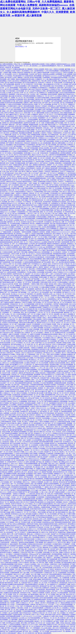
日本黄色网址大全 (55, 193)
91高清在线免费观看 (38, 608)
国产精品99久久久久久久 (50, 76)
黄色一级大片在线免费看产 (29, 312)
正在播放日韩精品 (44, 445)
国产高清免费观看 (71, 482)
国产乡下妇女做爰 (54, 102)
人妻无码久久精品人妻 (18, 495)
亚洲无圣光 (10, 353)
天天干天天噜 (26, 571)
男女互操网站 (4, 369)
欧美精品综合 (48, 233)
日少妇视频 (57, 485)
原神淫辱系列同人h (47, 579)
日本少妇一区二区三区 (44, 312)
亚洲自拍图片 (4, 317)
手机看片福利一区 (24, 87)
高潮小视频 (68, 347)
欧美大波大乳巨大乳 (61, 539)
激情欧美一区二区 (8, 324)
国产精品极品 (51, 435)
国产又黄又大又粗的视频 (25, 267)
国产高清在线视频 (33, 492)
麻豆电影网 (67, 165)
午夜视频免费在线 (65, 71)
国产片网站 (12, 450)
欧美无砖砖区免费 (69, 289)
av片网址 (7, 485)
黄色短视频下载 (57, 269)
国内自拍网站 (51, 250)
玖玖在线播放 (20, 391)
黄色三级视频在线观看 (34, 134)
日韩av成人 (46, 128)
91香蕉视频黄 (52, 139)
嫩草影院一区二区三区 (14, 222)
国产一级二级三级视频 (17, 468)
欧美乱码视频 (37, 579)
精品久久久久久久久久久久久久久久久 (34, 285)
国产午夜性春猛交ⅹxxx (48, 374)
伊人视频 (41, 394)
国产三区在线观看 (9, 156)
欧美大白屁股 (34, 455)
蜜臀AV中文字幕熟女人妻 (23, 279)
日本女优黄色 (17, 107)
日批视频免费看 (67, 163)
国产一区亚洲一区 (25, 295)
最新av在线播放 (53, 577)
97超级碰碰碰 (35, 326)
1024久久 (15, 74)
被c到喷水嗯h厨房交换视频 (67, 262)
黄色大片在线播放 (22, 393)
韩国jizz (56, 598)
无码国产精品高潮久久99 (31, 386)
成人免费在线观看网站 (43, 121)
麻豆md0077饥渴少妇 (35, 89)
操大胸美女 (21, 203)
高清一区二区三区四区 (15, 264)
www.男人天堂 (60, 139)
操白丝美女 (15, 81)
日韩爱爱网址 (47, 77)
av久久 (13, 342)
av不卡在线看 (18, 571)
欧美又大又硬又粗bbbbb (52, 113)
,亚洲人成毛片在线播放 (53, 354)
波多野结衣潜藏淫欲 (63, 166)
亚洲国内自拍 (69, 181)
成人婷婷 (27, 227)
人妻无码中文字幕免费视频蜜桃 (57, 154)
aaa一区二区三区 (23, 269)
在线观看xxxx (52, 106)
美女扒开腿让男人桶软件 (8, 336)
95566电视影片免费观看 (68, 571)
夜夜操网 (63, 505)
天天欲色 (57, 274)
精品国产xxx (53, 443)
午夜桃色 (31, 502)
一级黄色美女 (14, 542)
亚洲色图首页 (4, 94)
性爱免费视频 (64, 401)
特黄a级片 (69, 126)
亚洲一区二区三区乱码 (27, 438)
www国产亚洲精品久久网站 (38, 91)
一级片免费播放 (12, 416)
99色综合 (62, 445)
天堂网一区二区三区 (42, 403)
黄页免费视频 (38, 76)
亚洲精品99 (45, 587)
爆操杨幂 (14, 225)
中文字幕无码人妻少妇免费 (36, 393)
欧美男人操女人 (12, 426)
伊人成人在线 (67, 405)
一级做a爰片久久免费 (32, 210)
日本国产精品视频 (44, 361)
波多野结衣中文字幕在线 (36, 527)
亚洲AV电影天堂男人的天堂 (56, 195)
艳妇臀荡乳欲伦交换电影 (59, 201)
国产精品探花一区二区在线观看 (52, 290)
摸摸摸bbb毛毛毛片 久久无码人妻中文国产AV (25, 361)
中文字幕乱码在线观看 (61, 114)
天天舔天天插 (67, 133)
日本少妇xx (39, 290)
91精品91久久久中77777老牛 (34, 141)
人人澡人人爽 (27, 173)
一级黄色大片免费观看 (21, 193)
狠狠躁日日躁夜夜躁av (39, 165)
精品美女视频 (40, 161)
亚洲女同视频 (34, 277)
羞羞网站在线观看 (65, 161)
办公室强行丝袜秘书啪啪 (42, 97)
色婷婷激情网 (65, 242)
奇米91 (57, 138)
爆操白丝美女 (45, 396)
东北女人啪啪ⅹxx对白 (25, 520)
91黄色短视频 (30, 336)
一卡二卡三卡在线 (49, 297)
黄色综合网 (30, 185)
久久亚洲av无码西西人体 (62, 96)
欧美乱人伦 (37, 405)
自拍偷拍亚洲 (16, 394)
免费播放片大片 (58, 473)
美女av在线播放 (54, 306)
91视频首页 (38, 79)
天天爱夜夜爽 (63, 519)
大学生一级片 (19, 606)
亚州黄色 (22, 170)
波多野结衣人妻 (43, 556)
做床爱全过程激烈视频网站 (25, 405)
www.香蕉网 (72, 361)
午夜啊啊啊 (27, 306)
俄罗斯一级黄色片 (44, 267)
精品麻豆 (51, 556)
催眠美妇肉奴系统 (19, 457)
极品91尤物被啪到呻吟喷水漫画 (25, 79)
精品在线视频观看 (68, 269)
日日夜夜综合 (29, 136)
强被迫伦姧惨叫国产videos (57, 79)
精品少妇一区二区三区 (58, 346)
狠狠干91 (23, 160)
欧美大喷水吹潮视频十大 (7, 559)
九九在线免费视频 (37, 440)
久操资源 (43, 133)
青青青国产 (19, 379)
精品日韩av (27, 116)
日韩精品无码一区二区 (31, 196)
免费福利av (18, 302)
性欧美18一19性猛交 (41, 106)
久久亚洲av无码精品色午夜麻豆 (40, 116)
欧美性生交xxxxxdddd (7, 535)
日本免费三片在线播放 (39, 448)
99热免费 (59, 342)
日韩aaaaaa (32, 554)
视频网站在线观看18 (47, 275)
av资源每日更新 (14, 581)
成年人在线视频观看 (8, 589)
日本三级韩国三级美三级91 (8, 398)
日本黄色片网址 (60, 374)
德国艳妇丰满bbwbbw (34, 252)
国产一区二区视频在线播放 (20, 243)
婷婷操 (35, 190)
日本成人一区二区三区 (17, 497)
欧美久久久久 (33, 529)
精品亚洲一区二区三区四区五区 (24, 84)
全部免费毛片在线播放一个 (51, 339)
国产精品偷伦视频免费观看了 (8, 321)
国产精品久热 (57, 222)
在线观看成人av (56, 203)
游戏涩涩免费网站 (67, 91)
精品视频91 (9, 144)
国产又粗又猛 (61, 488)
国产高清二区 (39, 160)
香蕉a (22, 275)
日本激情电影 (41, 270)
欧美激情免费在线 (47, 504)
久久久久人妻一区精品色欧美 (39, 153)
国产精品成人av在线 (11, 77)
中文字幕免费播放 (14, 138)
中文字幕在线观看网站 (34, 618)
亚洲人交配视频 (18, 186)
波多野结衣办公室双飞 (60, 546)
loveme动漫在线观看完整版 (11, 458)
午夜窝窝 (25, 535)
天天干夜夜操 (21, 168)
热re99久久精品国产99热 (61, 530)
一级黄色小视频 (35, 284)
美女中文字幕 (50, 447)
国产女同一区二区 (59, 235)
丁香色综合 (47, 171)
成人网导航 (65, 141)
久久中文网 (7, 621)
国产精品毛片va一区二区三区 (37, 198)
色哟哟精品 (72, 416)
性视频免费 (4, 237)
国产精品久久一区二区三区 (37, 359)
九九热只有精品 (42, 190)
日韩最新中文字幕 (5, 586)
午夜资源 (7, 504)
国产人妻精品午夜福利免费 (42, 72)
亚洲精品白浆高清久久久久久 (9, 203)
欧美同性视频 (70, 178)
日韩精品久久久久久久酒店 (46, 138)
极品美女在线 (39, 99)
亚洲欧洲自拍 (10, 116)
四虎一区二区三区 (35, 410)
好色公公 (67, 468)
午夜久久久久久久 (41, 408)
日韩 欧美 (26, 77)
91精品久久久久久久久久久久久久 (61, 232)
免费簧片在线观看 (50, 287)
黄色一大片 (55, 262)
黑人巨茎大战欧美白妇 (48, 220)
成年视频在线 (52, 561)
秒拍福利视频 (51, 603)
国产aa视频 (31, 321)
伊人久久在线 (58, 440)
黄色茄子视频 (7, 205)
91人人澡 (45, 154)
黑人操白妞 (36, 467)
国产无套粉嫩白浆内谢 (68, 368)
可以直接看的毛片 (42, 87)
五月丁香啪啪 (19, 116)
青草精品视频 (62, 168)
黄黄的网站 (58, 163)
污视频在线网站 (51, 373)
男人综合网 (42, 196)
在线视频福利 (9, 574)
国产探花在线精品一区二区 (19, 344)
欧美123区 (51, 280)
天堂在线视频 (46, 418)
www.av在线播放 (8, 166)
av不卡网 (10, 109)
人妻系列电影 (4, 99)
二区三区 (4, 594)
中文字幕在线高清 (39, 358)
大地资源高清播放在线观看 (53, 497)
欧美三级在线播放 (29, 99)
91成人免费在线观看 (41, 139)
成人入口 (66, 473)
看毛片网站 (24, 623)
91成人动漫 (5, 171)
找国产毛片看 (62, 457)
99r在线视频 (41, 272)
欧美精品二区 (39, 438)
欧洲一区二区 (24, 92)
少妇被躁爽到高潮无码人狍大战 (45, 218)
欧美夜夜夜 (14, 618)
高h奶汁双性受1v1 (66, 378)
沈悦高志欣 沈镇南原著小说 (25, 72)
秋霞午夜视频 (8, 394)
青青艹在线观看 (60, 468)
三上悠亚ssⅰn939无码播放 (13, 104)
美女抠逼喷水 (26, 71)
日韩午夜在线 (71, 319)
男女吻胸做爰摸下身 (30, 430)
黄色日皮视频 (35, 228)
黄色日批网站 (70, 295)
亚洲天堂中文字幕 (58, 198)
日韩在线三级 (67, 101)
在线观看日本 (53, 87)
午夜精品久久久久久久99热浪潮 (66, 272)
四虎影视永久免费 (17, 596)
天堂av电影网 (10, 260)
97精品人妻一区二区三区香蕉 (16, 190)
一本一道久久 (24, 458)
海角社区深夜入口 (53, 124)
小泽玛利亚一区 (24, 334)
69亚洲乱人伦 (46, 203)
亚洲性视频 (27, 153)
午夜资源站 (16, 410)
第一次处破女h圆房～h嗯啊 (51, 623)
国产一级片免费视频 (16, 482)
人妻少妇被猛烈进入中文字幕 (51, 84)
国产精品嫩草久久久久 (63, 257)
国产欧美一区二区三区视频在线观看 (55, 423)
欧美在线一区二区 (24, 371)
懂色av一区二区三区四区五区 (67, 334)
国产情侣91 (38, 74)
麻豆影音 (3, 274)
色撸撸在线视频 (45, 507)
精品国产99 (44, 188)
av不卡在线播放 (45, 193)
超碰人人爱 (5, 111)
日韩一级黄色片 (42, 195)
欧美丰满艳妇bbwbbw (39, 186)
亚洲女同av (41, 82)
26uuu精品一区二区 (65, 326)
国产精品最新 (71, 255)
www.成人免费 (60, 126)
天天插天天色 (62, 465)
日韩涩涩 (3, 181)
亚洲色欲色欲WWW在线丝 (15, 306)
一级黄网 (34, 250)
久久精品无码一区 (55, 301)
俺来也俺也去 (55, 171)
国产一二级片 (50, 274)
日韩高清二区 (19, 227)
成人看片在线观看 (51, 144)
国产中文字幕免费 (38, 222)
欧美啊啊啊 (59, 74)
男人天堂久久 (4, 264)
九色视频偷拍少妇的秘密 (58, 121)
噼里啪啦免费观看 (67, 411)
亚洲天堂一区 (68, 450)
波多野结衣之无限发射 (10, 577)
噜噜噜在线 (28, 448)
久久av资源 (13, 488)
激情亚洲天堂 (36, 81)
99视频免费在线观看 (60, 383)
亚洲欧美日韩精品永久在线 (60, 416)
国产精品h (70, 208)
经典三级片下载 (60, 594)
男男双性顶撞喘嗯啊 (32, 495)
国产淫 (70, 81)
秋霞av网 (44, 134)
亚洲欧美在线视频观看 (61, 218)
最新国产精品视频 (47, 472)
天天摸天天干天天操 (70, 230)
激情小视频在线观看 (49, 259)
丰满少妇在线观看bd (21, 86)
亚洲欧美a (70, 144)
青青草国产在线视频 (66, 118)
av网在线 (33, 604)
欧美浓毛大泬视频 (19, 452)
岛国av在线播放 (50, 176)
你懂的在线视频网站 (32, 369)
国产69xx (11, 210)
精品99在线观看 (51, 589)
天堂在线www (4, 139)
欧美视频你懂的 (52, 529)
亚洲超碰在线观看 (25, 149)
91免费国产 (47, 101)
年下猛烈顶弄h (29, 294)
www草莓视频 (70, 332)
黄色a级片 (17, 275)
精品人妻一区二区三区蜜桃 (34, 203)
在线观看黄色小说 (23, 212)
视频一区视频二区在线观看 (53, 562)
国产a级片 (45, 102)
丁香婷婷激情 (16, 312)
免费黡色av (17, 290)
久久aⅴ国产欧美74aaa (6, 275)
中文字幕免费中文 (67, 111)
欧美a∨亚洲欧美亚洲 (29, 128)
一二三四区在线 (30, 494)
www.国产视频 (43, 124)
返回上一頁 (23, 46)
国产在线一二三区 (57, 591)
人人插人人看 (37, 567)
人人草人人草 (42, 368)
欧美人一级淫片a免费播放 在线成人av (54, 317)
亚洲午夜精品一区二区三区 (55, 265)
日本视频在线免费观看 (9, 359)
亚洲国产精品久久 (36, 546)
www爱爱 (67, 415)
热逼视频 (5, 201)
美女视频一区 (40, 381)
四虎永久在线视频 (59, 69)
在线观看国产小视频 (65, 584)
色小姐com (14, 294)
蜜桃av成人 (12, 124)
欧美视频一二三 (11, 515)
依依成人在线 (61, 373)
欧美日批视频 (17, 217)
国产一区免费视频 (25, 557)
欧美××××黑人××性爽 (26, 579)
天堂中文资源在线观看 (14, 161)
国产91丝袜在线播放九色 (30, 82)
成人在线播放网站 (11, 556)
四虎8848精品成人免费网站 (8, 608)
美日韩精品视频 (42, 529)
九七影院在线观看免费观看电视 (32, 262)
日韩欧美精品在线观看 (62, 388)
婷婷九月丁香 (47, 207)
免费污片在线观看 (14, 334)
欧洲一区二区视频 (68, 458)
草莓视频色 (59, 502)
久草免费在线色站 (39, 596)
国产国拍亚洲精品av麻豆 (54, 91)
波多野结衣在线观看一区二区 (32, 123)
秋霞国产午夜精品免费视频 (28, 230)
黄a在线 (24, 415)
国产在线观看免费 (11, 136)
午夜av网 (43, 81)
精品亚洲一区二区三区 (20, 245)
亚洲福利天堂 (19, 540)
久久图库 (3, 331)
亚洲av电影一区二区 (30, 113)
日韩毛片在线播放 (68, 72)
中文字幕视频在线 (41, 488)
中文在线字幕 (27, 614)
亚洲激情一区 (64, 306)
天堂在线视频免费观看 (61, 245)
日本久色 (17, 522)
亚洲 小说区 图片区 (20, 171)
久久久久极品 (42, 250)
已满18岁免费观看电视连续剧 (37, 178)
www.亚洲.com (22, 618)
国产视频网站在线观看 (10, 473)
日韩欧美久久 (56, 118)
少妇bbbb (38, 131)
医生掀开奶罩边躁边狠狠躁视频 (14, 102)
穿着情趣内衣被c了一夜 (61, 453)
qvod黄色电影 (14, 133)
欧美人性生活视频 (16, 228)
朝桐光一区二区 (63, 438)
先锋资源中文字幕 (25, 593)
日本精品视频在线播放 (6, 453)
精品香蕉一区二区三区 (54, 470)
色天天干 (55, 515)
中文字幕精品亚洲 (53, 134)
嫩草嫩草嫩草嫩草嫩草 (16, 430)
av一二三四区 (25, 331)
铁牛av (12, 171)
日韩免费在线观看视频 (29, 96)
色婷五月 (13, 366)
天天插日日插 (23, 581)
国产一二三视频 (62, 529)
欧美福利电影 (47, 201)
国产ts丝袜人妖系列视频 (51, 191)
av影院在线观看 (11, 272)
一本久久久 (13, 289)
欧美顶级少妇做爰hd (32, 514)
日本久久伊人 (60, 394)
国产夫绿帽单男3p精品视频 (52, 99)
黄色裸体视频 (27, 317)
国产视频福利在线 (70, 235)
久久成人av (63, 183)
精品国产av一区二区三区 (36, 331)
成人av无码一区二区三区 (53, 368)
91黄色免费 (64, 379)
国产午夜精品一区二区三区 (61, 233)
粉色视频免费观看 (24, 406)
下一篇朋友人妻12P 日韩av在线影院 (52, 487)
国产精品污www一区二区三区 (29, 175)
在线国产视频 (8, 72)
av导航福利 (62, 311)
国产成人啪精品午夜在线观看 (13, 82)
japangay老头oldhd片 (56, 631)
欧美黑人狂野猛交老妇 (60, 537)
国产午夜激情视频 (41, 470)
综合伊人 (66, 502)
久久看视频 (57, 540)
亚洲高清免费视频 (70, 436)
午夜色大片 (30, 191)
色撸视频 (59, 279)
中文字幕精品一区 (28, 201)
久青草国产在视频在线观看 (61, 304)
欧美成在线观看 (29, 621)
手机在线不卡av (23, 447)
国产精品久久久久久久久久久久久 (27, 225)
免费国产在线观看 (43, 205)
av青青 (35, 181)
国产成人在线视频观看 (67, 102)
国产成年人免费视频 (22, 124)
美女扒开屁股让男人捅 (68, 97)
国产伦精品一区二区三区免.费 (41, 398)
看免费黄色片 (12, 168)
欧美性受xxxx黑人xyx (49, 294)
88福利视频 (23, 436)
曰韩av (55, 272)
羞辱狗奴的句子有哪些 (9, 354)
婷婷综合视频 (50, 196)
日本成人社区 (18, 535)
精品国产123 (33, 156)
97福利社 (32, 406)
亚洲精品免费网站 (37, 520)
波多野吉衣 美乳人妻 (63, 106)
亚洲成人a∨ (70, 180)
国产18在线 (63, 274)
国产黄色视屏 (34, 126)
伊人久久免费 (13, 198)
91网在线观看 (9, 230)
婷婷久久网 (19, 502)
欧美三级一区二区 (33, 344)
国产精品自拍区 (9, 173)
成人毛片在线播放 (67, 381)
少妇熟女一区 (66, 252)
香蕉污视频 (24, 200)
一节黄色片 (17, 353)
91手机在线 (31, 488)
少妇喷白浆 (14, 373)
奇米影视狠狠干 (53, 237)
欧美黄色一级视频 (45, 232)
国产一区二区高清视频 (17, 483)
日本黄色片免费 (22, 183)
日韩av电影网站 (37, 319)
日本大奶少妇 (62, 624)
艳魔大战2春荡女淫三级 (26, 567)
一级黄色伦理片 (25, 384)
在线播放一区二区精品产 (67, 613)
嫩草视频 (68, 69)
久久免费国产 (13, 212)
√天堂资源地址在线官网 (14, 420)
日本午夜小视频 (19, 569)
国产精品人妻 (58, 210)
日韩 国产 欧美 (54, 549)
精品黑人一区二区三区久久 (32, 450)
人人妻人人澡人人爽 (58, 129)
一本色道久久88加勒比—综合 (31, 215)
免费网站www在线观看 (42, 223)
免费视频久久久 (62, 173)
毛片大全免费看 (58, 321)
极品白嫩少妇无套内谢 (15, 96)
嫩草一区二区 (52, 391)
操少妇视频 (16, 411)
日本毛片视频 (38, 84)
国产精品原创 (59, 413)
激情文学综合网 (46, 131)
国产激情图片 (62, 295)
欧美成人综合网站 (44, 148)
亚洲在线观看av (67, 574)
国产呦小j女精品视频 (12, 170)
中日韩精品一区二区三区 (23, 342)
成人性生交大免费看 (60, 319)
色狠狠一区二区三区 (37, 129)
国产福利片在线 (27, 519)
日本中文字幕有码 (24, 562)
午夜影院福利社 (57, 133)
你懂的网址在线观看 (15, 208)
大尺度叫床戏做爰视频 (26, 374)
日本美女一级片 (35, 94)
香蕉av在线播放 (14, 160)
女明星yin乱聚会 (67, 376)
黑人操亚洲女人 (18, 233)
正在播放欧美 (27, 389)
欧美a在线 (23, 185)
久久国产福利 (47, 129)
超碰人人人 (42, 175)
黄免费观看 (37, 374)
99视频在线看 (72, 527)
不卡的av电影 (4, 124)
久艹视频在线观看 (6, 232)
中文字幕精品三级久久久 (49, 337)
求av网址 (14, 339)
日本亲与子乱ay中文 (56, 72)
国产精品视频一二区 (20, 146)
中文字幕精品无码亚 (20, 358)
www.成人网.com (57, 608)
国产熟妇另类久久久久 (15, 215)
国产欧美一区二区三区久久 (60, 104)
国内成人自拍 (47, 264)
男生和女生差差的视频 (28, 107)
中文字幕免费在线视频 (17, 381)
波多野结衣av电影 (52, 495)
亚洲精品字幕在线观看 (51, 499)
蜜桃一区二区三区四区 (46, 212)
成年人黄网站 (11, 79)
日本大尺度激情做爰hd (22, 301)
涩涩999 (25, 505)
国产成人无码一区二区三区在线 (28, 118)
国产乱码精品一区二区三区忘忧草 (43, 302)
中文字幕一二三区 (14, 149)
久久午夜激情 (65, 84)
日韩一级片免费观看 (57, 128)
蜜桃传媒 (45, 547)
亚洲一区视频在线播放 (48, 123)
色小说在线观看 (44, 292)
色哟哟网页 (12, 94)
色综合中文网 (6, 373)
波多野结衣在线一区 (37, 101)
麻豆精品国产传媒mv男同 (46, 119)
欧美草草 (54, 295)
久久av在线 (13, 356)
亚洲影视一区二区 (28, 423)
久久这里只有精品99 (63, 587)
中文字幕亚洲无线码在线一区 (37, 200)
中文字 (8, 331)
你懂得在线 (57, 280)
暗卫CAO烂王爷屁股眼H (12, 89)
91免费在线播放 (58, 494)
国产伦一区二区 (30, 391)
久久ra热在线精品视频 (28, 218)
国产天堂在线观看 (15, 443)
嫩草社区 (60, 337)
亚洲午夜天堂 (39, 304)
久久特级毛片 (35, 356)
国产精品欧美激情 (38, 136)
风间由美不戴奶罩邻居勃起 (24, 181)
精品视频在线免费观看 (25, 133)
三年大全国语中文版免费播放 (48, 581)
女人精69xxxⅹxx (21, 121)
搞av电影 (71, 401)
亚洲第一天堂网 (16, 421)
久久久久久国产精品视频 (63, 408)
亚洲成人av (58, 141)
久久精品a (31, 240)
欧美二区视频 (10, 163)
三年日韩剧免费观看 (22, 359)
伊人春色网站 (38, 294)
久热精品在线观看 (7, 252)
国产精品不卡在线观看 (21, 470)
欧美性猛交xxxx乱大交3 (18, 514)
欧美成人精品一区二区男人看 (67, 420)
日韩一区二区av (41, 354)
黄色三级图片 (23, 247)
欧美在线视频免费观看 (16, 123)
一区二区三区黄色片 (40, 151)
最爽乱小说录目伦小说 (65, 238)
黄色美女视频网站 (22, 240)
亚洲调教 (70, 314)
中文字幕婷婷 (58, 247)
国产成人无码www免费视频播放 (16, 524)
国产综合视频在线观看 (14, 287)
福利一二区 (34, 379)
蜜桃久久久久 (6, 279)
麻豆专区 (36, 431)
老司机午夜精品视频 (36, 77)
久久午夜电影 (13, 183)
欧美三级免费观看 (64, 564)
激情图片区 (66, 554)
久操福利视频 (4, 96)
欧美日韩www (57, 111)
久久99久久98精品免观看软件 (20, 151)
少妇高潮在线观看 (47, 567)
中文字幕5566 (69, 136)
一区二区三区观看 (55, 240)
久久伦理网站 (27, 379)
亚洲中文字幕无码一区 (17, 504)
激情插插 (54, 207)
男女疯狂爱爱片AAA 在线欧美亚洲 (23, 76)
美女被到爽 (36, 133)
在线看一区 (7, 97)
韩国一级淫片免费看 (30, 515)
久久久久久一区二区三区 (66, 307)
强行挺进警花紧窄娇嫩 (59, 430)
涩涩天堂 (38, 418)
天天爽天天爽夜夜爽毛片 (65, 148)
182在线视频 (47, 104)
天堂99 (9, 81)
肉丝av (8, 218)
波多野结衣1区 (62, 524)
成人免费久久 (4, 435)
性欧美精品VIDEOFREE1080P (55, 428)
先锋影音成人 (54, 564)
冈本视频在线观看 (20, 163)
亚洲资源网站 (36, 282)
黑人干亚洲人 (70, 270)
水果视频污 (43, 458)
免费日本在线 (38, 201)
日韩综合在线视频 (48, 473)
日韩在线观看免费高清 (51, 170)
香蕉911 (51, 146)
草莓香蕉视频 (66, 297)
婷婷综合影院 (72, 504)
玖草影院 (56, 161)
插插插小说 (5, 123)
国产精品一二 (9, 129)
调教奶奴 (20, 77)
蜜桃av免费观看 (5, 311)
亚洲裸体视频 (42, 181)
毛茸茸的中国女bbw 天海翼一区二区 (32, 104)
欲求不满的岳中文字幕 (9, 207)
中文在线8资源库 (68, 82)
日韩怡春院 (37, 245)
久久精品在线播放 (19, 329)
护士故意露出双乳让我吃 (42, 240)
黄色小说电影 (44, 284)
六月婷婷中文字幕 (54, 89)
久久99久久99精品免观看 (61, 447)
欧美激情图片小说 (39, 423)
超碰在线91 (27, 101)
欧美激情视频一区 (47, 252)
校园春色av (70, 243)
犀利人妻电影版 (63, 81)
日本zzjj (13, 485)
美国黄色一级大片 (61, 353)
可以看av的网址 (32, 272)
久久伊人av (24, 616)
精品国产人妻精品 (52, 151)
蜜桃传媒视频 (41, 113)
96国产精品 (67, 494)
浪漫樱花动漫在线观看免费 (52, 478)
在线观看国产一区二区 (44, 118)
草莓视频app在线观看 (35, 307)
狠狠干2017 (53, 277)
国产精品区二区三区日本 (41, 185)
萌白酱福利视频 (23, 74)
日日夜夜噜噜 (36, 324)
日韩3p (30, 398)
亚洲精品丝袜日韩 (60, 332)
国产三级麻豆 (13, 139)
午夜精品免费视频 (41, 561)
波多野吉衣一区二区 (69, 160)
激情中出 (35, 267)
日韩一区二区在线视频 (40, 477)
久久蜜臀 (49, 509)
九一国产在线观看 (71, 139)
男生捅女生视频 (36, 576)
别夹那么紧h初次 (16, 499)
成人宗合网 (7, 341)
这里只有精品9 (71, 201)
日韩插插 (56, 326)
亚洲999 (30, 507)
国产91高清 (68, 87)
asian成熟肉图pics (6, 505)
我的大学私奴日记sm (68, 94)
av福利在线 (10, 126)
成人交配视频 (60, 287)
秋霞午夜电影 (69, 287)
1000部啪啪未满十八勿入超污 (64, 460)
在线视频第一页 (22, 289)
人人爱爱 (73, 329)
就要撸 (60, 94)
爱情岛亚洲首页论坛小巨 (60, 472)
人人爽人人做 (28, 186)
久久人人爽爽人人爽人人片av (63, 119)
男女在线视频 (23, 544)
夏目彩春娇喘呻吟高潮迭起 (58, 205)
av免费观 (16, 220)
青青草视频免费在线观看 (13, 616)
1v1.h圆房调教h (13, 619)
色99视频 (17, 297)
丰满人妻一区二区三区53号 (61, 393)
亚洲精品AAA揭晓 (61, 255)
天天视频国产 (67, 544)
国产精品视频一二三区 (38, 279)
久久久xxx (38, 220)
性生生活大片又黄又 (65, 499)
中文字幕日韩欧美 (61, 435)
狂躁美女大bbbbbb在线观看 (14, 248)
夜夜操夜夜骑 (63, 598)
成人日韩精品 (33, 505)
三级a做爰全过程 (19, 332)
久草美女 (61, 165)
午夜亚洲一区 (50, 82)
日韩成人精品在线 (40, 373)
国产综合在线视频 (44, 301)
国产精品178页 (40, 144)
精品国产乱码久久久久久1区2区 (46, 322)
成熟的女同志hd (11, 181)
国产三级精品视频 (20, 324)
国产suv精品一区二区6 (9, 314)
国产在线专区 (44, 163)
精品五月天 (30, 353)
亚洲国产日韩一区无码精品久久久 (32, 264)
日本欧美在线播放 (59, 215)
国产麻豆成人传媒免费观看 (56, 289)
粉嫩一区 (55, 238)
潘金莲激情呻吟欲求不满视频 (32, 111)
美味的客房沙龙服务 (37, 295)
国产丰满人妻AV (30, 552)
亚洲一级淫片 (19, 477)
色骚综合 (6, 601)
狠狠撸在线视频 (20, 336)
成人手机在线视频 (29, 97)
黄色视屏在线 (6, 344)
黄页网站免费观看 (65, 153)
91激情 (7, 364)
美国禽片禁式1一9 (53, 217)
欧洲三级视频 (34, 453)
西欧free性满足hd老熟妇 (30, 195)
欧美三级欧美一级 (70, 129)
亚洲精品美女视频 (53, 92)
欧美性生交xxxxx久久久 (62, 569)
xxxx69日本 (67, 576)
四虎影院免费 (9, 358)
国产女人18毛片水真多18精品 (22, 154)
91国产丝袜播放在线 (20, 534)
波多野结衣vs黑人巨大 (20, 472)
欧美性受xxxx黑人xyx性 (40, 519)
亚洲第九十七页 (9, 265)
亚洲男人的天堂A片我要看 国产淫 (17, 492)
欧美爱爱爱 (49, 247)
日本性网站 (36, 383)
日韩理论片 (72, 282)
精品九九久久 (19, 113)
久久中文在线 (5, 450)
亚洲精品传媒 (62, 532)
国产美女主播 (15, 316)
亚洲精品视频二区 (28, 237)
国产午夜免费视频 (12, 118)
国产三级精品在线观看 (16, 111)
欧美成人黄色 (53, 284)
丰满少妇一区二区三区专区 (64, 294)
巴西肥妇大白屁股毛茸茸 (32, 586)
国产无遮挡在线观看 (59, 275)
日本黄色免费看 (12, 267)
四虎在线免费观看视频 (23, 490)
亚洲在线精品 (66, 290)
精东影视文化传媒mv (8, 477)
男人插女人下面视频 (28, 421)
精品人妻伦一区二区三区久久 (48, 173)
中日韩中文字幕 (68, 413)
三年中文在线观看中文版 (36, 443)
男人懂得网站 (67, 631)
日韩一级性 (54, 369)
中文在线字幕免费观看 (47, 383)
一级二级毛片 (63, 134)
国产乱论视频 (59, 123)
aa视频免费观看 (14, 572)
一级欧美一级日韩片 (40, 603)
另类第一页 (17, 582)
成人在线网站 (34, 301)
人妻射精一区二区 (49, 332)
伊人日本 (9, 396)
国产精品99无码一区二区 (35, 619)
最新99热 (12, 502)
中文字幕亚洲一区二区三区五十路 (55, 270)
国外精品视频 (61, 581)
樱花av (69, 542)
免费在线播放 (62, 143)
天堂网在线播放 (60, 178)
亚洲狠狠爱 (26, 284)
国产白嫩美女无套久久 (12, 114)
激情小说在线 (6, 294)
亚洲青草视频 (15, 188)
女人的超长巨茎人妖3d (21, 529)
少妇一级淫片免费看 (64, 200)
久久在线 (5, 185)
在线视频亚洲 (28, 510)
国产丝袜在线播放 (49, 141)
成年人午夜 (70, 618)
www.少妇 (12, 337)
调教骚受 (30, 69)
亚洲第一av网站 (59, 556)
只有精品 (49, 133)
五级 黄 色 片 (50, 485)
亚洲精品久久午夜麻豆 (51, 462)
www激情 (27, 129)
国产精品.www (62, 180)
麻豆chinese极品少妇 (41, 391)
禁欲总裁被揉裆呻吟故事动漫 (29, 138)
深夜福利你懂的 (58, 109)
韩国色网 (53, 166)
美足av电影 (58, 176)
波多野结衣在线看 (29, 539)
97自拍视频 (51, 539)
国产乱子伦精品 (54, 185)
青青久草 (24, 376)
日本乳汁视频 (51, 178)
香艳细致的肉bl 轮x (51, 386)
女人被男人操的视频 (37, 327)
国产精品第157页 (65, 186)
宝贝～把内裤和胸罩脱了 (37, 71)
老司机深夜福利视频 (57, 312)
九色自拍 (32, 74)
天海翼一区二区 (56, 475)
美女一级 (46, 425)
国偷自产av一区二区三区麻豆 (48, 316)
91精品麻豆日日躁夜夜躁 (16, 99)
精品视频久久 (40, 499)
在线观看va (19, 280)
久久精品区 (19, 201)
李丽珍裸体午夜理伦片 (46, 356)
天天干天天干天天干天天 (30, 428)
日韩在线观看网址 (64, 331)
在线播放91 (69, 354)
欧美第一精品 (18, 284)
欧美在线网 (53, 148)
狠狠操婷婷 (39, 128)
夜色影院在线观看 (30, 403)
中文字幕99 (37, 188)
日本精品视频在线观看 (17, 363)
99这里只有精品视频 (37, 233)
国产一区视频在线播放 (58, 619)
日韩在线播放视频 (16, 128)
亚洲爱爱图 (65, 557)
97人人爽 (45, 79)
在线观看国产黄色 (58, 230)
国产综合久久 (11, 576)
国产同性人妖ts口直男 (17, 551)
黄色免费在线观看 (29, 106)
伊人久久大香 (14, 547)
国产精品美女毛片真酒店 (65, 151)
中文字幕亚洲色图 (30, 457)
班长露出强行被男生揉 (53, 599)
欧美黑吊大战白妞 (52, 181)
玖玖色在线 (47, 327)
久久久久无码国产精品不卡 (55, 190)
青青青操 (9, 274)
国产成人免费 (60, 477)
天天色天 (9, 69)
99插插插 (3, 69)
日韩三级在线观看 (33, 86)
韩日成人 (32, 223)
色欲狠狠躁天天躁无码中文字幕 (40, 349)
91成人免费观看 (68, 74)
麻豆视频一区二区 (69, 324)
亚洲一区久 (54, 311)
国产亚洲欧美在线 (67, 480)
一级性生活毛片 (49, 426)
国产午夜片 (17, 175)
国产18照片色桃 (66, 116)
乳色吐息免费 (58, 82)
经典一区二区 (24, 242)
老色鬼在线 (5, 441)
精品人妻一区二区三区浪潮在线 (63, 302)
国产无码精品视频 (9, 84)
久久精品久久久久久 (58, 131)
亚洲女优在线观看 (5, 342)
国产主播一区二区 (10, 609)
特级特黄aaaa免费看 (49, 74)
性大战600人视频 (20, 210)
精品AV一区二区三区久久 (46, 114)
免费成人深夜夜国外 (42, 321)
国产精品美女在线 (29, 373)
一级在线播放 (57, 557)
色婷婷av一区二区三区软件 (44, 415)
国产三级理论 (64, 549)
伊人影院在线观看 (16, 341)
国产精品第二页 (45, 411)
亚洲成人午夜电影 (36, 317)
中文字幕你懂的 (11, 91)
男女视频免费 (67, 188)
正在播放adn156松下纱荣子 (13, 71)
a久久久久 (45, 146)
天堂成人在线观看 (39, 69)
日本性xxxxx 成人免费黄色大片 (38, 92)
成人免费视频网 (55, 410)
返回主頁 (17, 46)
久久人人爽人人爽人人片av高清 (34, 452)
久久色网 (8, 92)
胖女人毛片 (14, 463)
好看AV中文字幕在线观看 (46, 413)
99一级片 (70, 435)
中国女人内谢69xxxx (35, 242)
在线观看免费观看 (14, 295)
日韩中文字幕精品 (9, 113)
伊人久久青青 (45, 180)
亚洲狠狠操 (66, 279)
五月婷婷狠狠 (71, 254)
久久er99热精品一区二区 (7, 255)
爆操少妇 (54, 143)
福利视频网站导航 (50, 394)
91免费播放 (33, 87)
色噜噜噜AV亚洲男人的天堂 (62, 400)
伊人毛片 (26, 502)
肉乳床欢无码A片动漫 (46, 215)
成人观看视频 (50, 467)
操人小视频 (60, 160)
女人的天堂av (16, 92)
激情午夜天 (17, 252)
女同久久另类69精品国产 (34, 146)
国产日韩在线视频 (57, 101)
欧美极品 (70, 154)
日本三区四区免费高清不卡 (33, 460)
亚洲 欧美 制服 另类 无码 (44, 156)
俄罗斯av (13, 490)
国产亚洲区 (50, 351)
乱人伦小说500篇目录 (49, 342)
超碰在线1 (56, 626)
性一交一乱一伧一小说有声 (10, 259)
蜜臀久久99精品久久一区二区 (19, 512)
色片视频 (50, 321)
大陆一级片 (62, 217)
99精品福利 (47, 520)
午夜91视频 (24, 252)
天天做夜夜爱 (31, 418)
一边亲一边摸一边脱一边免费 (22, 440)
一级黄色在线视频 (26, 232)
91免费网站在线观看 (37, 571)
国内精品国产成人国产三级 (48, 586)
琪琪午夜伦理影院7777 (7, 86)
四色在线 (13, 240)
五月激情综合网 (69, 391)
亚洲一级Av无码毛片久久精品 (40, 389)
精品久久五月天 (36, 154)
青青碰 (14, 72)
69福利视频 (43, 94)
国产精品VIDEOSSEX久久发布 (35, 426)
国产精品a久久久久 (49, 353)
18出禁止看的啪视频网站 (49, 227)
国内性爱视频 (14, 87)
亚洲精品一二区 (22, 148)
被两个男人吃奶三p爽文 (41, 577)
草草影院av (17, 166)
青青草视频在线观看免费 (50, 438)
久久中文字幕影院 (46, 324)
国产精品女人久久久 (10, 346)
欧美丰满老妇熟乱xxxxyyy (42, 107)
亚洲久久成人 (49, 69)
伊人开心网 (40, 346)
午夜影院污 (3, 549)
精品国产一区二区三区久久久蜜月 (35, 274)
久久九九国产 (35, 173)
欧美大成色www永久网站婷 (44, 515)
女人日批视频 (51, 408)
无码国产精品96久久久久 (61, 146)
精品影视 (63, 243)
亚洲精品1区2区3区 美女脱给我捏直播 (17, 178)
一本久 (13, 299)
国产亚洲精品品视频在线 (52, 401)
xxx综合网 (32, 243)
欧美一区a (56, 613)
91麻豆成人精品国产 (63, 371)
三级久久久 (4, 161)
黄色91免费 (48, 238)
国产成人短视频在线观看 (45, 400)
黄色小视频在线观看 (66, 113)
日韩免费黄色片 (22, 272)
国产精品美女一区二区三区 (22, 591)
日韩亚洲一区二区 (34, 193)
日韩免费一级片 (50, 158)
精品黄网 (57, 314)
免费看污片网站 (41, 468)
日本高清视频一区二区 (22, 91)
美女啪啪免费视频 (57, 554)
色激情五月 (48, 183)
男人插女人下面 (50, 213)
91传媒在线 (41, 601)
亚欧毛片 (3, 438)
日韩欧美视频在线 (50, 136)
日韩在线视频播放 (18, 153)
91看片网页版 (48, 393)
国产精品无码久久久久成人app (36, 247)
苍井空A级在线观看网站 (8, 307)
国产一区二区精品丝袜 (11, 292)
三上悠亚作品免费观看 (11, 247)
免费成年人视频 (28, 102)
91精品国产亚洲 (31, 121)
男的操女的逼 (38, 102)
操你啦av (21, 465)
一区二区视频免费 (64, 577)
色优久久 (63, 171)
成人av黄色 (42, 490)
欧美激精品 (45, 89)
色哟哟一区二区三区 (17, 97)
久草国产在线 (31, 290)
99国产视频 (34, 149)
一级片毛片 (30, 213)
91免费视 (52, 163)
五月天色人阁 (60, 136)
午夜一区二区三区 (69, 123)
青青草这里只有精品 (33, 524)
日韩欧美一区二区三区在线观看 (21, 180)
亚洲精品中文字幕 (51, 624)
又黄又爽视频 (39, 542)
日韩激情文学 (24, 411)
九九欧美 (10, 196)
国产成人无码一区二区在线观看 (13, 428)
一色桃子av (27, 233)
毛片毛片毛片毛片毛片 (68, 280)
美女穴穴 (24, 353)
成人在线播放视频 (45, 143)
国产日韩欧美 (10, 143)
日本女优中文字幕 (56, 327)
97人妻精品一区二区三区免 (23, 282)
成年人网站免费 (61, 208)
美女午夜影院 (57, 149)
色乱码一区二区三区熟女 (19, 134)
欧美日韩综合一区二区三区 (61, 567)
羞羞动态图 (36, 316)
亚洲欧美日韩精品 (15, 376)
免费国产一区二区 (52, 165)
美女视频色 (38, 109)
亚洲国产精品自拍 (10, 121)
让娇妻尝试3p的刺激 (45, 311)
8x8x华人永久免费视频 (48, 255)
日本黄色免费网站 (33, 119)
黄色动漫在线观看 (41, 435)
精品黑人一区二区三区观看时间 (26, 176)
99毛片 (73, 584)
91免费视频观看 (36, 180)
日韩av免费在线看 (34, 212)
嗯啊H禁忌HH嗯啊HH (56, 425)
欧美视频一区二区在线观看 (65, 86)
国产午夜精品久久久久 (62, 158)
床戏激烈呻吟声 (67, 247)
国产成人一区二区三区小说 (66, 299)
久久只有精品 (29, 504)
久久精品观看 (16, 232)
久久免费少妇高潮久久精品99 (63, 285)
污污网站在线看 (61, 225)
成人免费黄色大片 (44, 455)
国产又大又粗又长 (50, 279)
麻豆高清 (53, 208)
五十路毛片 (51, 569)
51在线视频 (35, 329)
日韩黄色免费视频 (41, 269)
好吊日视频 (4, 141)
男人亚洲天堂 (31, 160)
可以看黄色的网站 (15, 223)
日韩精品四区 (38, 337)
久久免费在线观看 (20, 141)
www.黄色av (71, 274)
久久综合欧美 (57, 252)
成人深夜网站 (25, 297)
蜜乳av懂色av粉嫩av (28, 109)
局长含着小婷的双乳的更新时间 (59, 223)
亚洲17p (68, 581)
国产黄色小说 (25, 277)
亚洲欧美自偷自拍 (29, 381)
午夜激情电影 (71, 267)
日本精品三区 (49, 161)
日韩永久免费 (15, 254)
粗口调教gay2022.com (65, 462)
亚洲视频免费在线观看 (28, 499)
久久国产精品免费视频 (64, 76)
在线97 (33, 408)
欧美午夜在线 (19, 564)
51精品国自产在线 (6, 408)
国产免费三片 (13, 327)
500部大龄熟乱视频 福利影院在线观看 (17, 235)
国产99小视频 (42, 505)
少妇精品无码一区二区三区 (48, 260)
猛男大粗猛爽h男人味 (63, 260)
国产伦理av (11, 201)
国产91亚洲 (72, 84)
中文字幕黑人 (33, 512)
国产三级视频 (20, 609)
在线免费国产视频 (32, 311)
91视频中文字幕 (22, 321)
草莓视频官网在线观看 (59, 254)
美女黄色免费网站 (10, 448)
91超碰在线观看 (17, 614)
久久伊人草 (46, 420)
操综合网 (16, 242)
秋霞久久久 (65, 149)
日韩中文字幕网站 (27, 302)
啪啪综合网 (8, 134)
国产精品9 (6, 160)
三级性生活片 (71, 529)
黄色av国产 (60, 87)
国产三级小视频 (24, 410)
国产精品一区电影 (59, 621)
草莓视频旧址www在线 (66, 107)
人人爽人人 (8, 587)
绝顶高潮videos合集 (48, 522)
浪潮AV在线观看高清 (60, 356)
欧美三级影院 (38, 473)
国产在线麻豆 (40, 425)
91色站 (5, 168)
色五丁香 (54, 86)
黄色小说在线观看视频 (25, 319)
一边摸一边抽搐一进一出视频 (36, 183)
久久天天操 (69, 143)
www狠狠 (44, 242)
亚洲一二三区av (67, 327)
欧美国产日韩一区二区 (21, 527)
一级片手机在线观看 (45, 86)
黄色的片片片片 (62, 369)
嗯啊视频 (68, 495)
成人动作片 (63, 314)
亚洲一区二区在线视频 (55, 188)
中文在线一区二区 (49, 527)
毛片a (6, 566)
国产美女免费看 (46, 262)
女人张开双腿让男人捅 (28, 517)
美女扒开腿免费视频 (36, 259)
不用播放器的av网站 (26, 81)
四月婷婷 (67, 535)
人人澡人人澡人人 (71, 492)
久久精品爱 (39, 420)
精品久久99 (54, 361)
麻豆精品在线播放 (32, 388)
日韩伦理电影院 (30, 168)
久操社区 (20, 106)
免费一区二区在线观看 (68, 222)
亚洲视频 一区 (71, 423)
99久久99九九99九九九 (60, 504)
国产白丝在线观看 (15, 270)
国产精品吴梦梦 (63, 361)
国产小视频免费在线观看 (67, 478)
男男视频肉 (36, 628)
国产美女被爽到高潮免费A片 (44, 235)
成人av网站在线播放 (26, 316)
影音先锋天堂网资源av (64, 398)
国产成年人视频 (27, 341)
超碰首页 (28, 326)
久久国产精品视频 (23, 198)
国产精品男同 (70, 346)
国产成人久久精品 (25, 114)
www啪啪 (39, 611)
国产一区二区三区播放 (14, 200)
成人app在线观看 (65, 483)
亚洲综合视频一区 (44, 277)
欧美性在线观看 (52, 94)
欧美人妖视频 (6, 579)
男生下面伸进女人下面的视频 (47, 126)
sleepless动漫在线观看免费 (67, 92)
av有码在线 (20, 136)
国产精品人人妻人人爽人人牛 (29, 208)
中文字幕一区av (50, 431)
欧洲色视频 (52, 225)
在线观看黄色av (52, 299)
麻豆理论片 (24, 443)
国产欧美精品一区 (59, 212)
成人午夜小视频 (36, 574)
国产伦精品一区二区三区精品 (66, 341)
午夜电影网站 (16, 561)
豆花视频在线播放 (19, 196)
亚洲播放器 (61, 277)
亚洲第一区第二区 (57, 324)
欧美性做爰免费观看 (24, 139)
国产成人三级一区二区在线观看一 (25, 589)
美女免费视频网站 (55, 329)
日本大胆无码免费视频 (52, 71)
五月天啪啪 (5, 351)
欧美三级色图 (29, 609)
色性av (68, 363)
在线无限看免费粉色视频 (46, 441)
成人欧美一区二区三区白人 (9, 176)
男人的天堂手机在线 (47, 530)
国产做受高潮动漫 (55, 349)
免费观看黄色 (66, 614)
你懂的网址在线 (64, 626)
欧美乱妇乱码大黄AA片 (22, 156)
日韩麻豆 (5, 613)
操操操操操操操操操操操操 (21, 368)
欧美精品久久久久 (68, 128)
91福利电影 (53, 180)
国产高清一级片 (27, 165)
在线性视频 (46, 552)
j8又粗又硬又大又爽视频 (22, 126)
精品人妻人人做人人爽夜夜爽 (57, 463)
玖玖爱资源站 (4, 215)
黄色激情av (35, 366)
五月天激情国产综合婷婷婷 (60, 156)
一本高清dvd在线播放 (20, 418)
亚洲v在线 (11, 141)
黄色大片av (28, 190)
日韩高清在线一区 (55, 116)
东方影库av (49, 336)
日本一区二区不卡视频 (15, 317)
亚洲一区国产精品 (20, 265)
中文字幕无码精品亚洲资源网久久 (56, 448)
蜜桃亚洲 (16, 230)
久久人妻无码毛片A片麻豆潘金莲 (34, 257)
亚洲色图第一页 (4, 223)
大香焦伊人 (61, 181)
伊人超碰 (30, 431)
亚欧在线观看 (18, 109)
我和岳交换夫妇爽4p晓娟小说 (27, 322)
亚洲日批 (55, 482)
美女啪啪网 (61, 495)
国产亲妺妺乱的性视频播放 (8, 131)
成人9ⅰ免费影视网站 (44, 369)
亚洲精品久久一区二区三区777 (45, 96)
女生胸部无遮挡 (12, 106)
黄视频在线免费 (33, 124)
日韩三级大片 (63, 191)
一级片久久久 (29, 465)
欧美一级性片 (8, 361)
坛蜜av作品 (72, 218)
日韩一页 (43, 467)
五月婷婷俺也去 (31, 144)
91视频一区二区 (64, 339)
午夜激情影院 (24, 89)
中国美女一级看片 (43, 225)
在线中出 (43, 537)
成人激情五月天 (62, 386)
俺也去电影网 (22, 473)
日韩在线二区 (8, 243)
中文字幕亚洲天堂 (16, 218)
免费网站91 (18, 285)
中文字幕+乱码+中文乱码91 (25, 339)
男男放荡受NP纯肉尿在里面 (19, 487)
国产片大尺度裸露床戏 (28, 166)
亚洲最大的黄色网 (24, 347)
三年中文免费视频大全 (52, 228)
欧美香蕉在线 (69, 212)
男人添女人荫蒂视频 (64, 316)
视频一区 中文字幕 (69, 213)
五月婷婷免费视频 (66, 89)
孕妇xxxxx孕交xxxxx (16, 598)
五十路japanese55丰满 (6, 284)
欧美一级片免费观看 (56, 292)
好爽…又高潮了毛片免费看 (67, 138)
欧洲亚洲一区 (8, 561)
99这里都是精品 (15, 331)
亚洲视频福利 (6, 475)
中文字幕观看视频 (29, 304)
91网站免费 (14, 447)
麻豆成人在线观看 (8, 470)
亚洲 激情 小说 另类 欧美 (43, 166)
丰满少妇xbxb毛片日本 (23, 94)
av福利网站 (68, 445)
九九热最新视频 (28, 280)
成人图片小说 (33, 238)
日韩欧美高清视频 (55, 97)
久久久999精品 (8, 76)
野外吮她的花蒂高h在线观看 (59, 77)
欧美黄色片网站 (54, 364)
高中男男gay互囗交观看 (13, 623)
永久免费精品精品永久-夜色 (17, 369)
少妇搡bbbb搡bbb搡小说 (19, 69)
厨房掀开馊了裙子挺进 (54, 242)
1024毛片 (20, 462)
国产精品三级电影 (66, 203)
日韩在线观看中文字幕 (9, 101)
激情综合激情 (55, 107)
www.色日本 (44, 574)
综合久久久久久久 (34, 458)
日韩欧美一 (47, 295)
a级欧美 (21, 373)
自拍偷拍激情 (20, 257)
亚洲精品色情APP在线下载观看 (25, 131)
